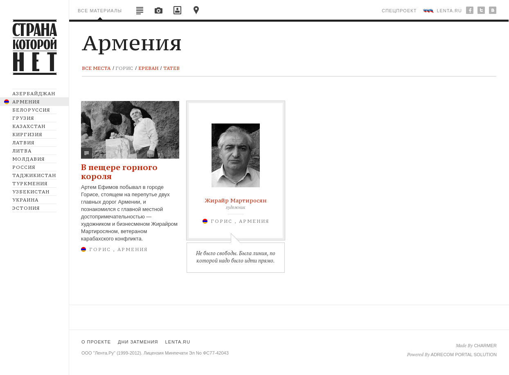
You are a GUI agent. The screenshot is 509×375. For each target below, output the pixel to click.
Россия (23, 167)
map (196, 12)
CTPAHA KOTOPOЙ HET (35, 39)
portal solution (476, 354)
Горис (124, 68)
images (159, 12)
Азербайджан (33, 94)
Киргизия (27, 134)
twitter (481, 10)
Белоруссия (31, 110)
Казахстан (28, 126)
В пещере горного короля (119, 172)
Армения (26, 102)
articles (140, 12)
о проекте (96, 341)
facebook (469, 10)
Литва (22, 151)
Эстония (26, 208)
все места (96, 68)
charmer (485, 345)
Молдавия (28, 159)
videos (177, 12)
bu (492, 10)
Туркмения (29, 183)
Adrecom (442, 354)
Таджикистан (34, 175)
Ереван (148, 68)
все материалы (100, 10)
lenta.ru (449, 10)
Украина (25, 200)
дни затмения (138, 341)
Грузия (23, 118)
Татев (171, 68)
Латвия (23, 143)
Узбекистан (31, 192)
